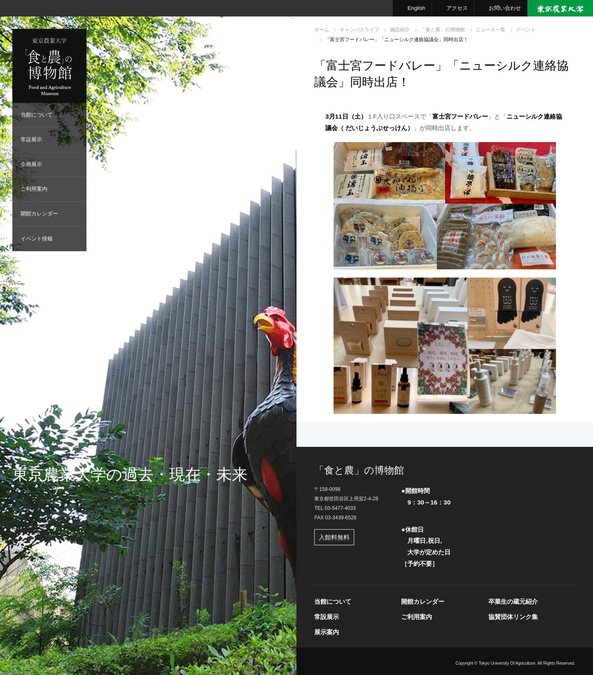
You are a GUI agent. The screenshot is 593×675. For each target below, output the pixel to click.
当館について (37, 115)
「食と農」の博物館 (442, 30)
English (416, 8)
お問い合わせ (505, 8)
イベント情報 (37, 239)
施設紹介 (400, 30)
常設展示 (31, 139)
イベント (526, 30)
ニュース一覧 (490, 30)
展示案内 (326, 631)
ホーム (321, 30)
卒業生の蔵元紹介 (513, 601)
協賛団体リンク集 (513, 616)
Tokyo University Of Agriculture (507, 663)
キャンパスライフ (359, 30)
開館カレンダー (39, 213)
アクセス (457, 8)
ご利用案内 (34, 189)
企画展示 (31, 164)
